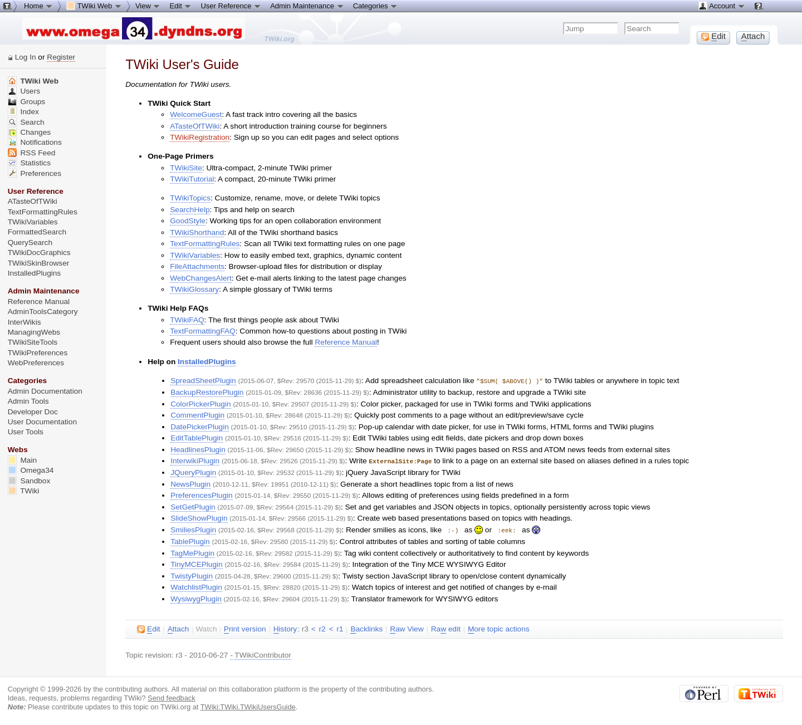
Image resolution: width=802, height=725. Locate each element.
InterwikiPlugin (194, 460)
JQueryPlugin (193, 471)
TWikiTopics (190, 198)
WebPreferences (36, 363)
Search (26, 122)
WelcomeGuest (196, 114)
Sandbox (29, 481)
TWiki (24, 491)
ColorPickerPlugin (200, 403)
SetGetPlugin (192, 506)
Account (721, 5)
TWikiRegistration (199, 137)
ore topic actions (499, 627)
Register (61, 57)
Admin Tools (28, 401)
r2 (322, 627)
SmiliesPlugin (193, 529)
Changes (29, 132)
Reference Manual (345, 342)
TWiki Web (33, 81)
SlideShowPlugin (198, 517)
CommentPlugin (197, 414)
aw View (406, 627)
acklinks (366, 627)
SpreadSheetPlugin (203, 380)
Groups (27, 101)
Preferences (34, 173)
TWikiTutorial (192, 179)
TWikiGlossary (194, 289)
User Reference (230, 5)
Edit (180, 5)
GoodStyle (188, 221)
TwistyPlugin (191, 574)
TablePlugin (190, 540)
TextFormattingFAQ (203, 331)
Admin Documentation (45, 391)
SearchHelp (189, 209)
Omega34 (31, 470)
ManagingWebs (34, 332)
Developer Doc (33, 412)
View (148, 5)
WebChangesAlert (200, 278)
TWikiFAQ (187, 320)
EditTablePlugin (196, 437)
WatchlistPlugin (196, 585)
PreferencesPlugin (201, 494)
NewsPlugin (190, 483)
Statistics (29, 163)
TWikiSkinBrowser (39, 263)
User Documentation (42, 422)
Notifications (35, 142)
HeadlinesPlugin (198, 449)
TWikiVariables (195, 255)
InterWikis (24, 322)
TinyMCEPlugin (196, 563)
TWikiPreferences (38, 353)
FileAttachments (197, 266)
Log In (25, 57)
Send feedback (171, 696)
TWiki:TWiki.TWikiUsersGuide (248, 705)
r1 (339, 627)
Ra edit (446, 627)
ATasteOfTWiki (194, 126)
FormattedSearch (37, 232)
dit (148, 627)
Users (24, 91)
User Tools (25, 432)
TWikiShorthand (197, 232)
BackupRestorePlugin (206, 392)
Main (22, 460)
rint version (245, 627)
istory (285, 627)
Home (38, 5)
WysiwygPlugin (196, 597)
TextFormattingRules (204, 243)
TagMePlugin (192, 551)
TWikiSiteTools (32, 342)
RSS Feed (32, 153)
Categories (375, 5)
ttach (178, 627)
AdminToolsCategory (43, 311)
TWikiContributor (262, 653)
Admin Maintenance (307, 5)
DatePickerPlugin (199, 426)
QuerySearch (30, 242)
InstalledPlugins (207, 361)
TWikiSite (186, 168)
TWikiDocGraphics (39, 252)
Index (23, 111)
